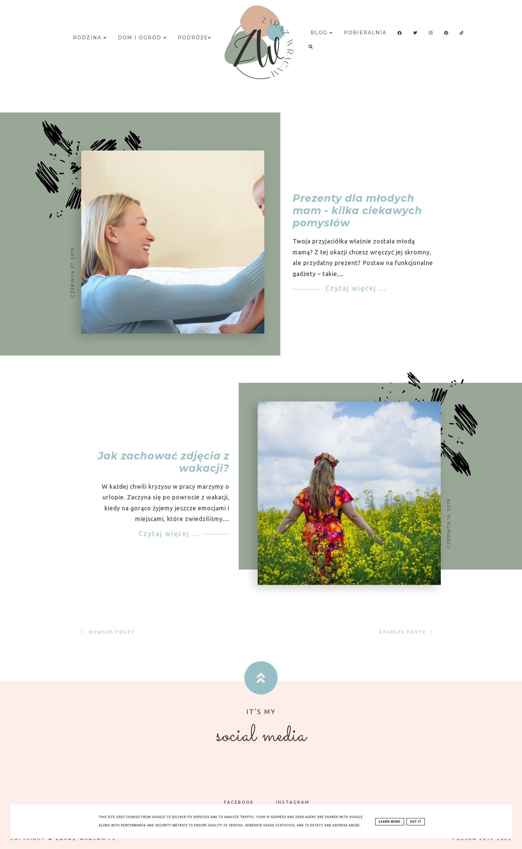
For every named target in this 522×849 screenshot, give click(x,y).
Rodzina (90, 38)
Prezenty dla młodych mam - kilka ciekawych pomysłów (357, 210)
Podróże (194, 38)
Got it (415, 821)
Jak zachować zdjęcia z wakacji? (163, 467)
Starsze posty (403, 632)
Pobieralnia (365, 33)
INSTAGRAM (288, 802)
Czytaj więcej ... (355, 288)
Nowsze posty (110, 632)
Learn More (389, 821)
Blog (322, 33)
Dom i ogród (142, 38)
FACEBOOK (234, 802)
